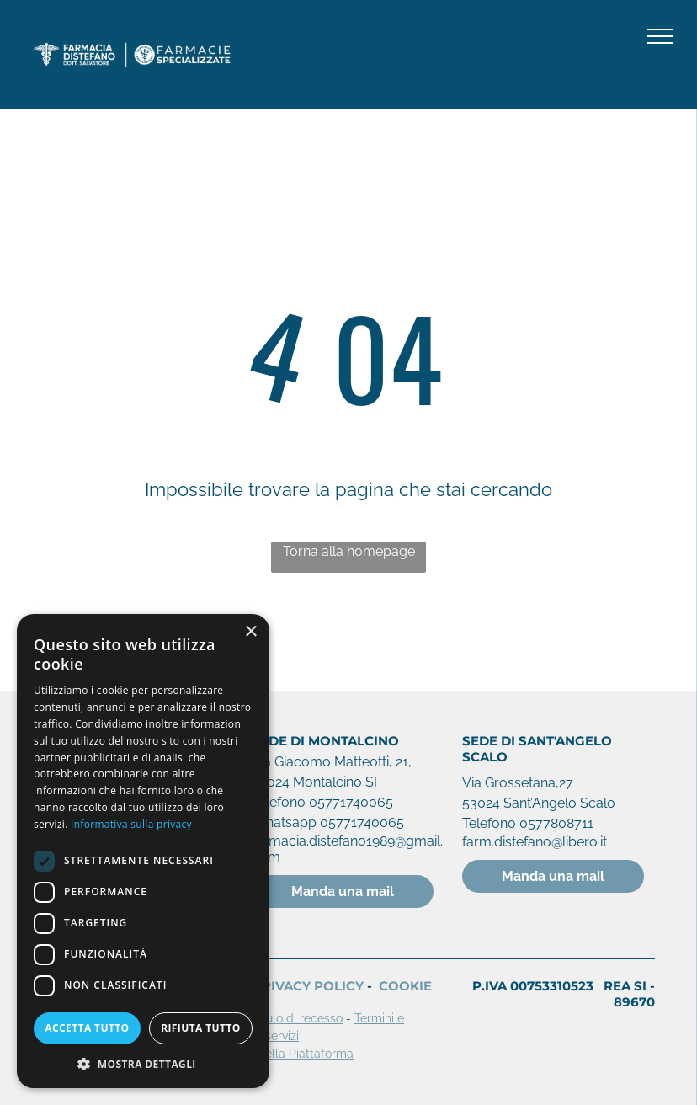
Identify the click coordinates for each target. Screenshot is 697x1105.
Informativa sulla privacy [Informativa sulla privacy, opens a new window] (131, 824)
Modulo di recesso (292, 1018)
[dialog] (143, 851)
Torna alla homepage (349, 551)
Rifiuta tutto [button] (201, 1028)
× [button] (250, 632)
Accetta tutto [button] (87, 1028)
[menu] (660, 36)
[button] (143, 1063)
